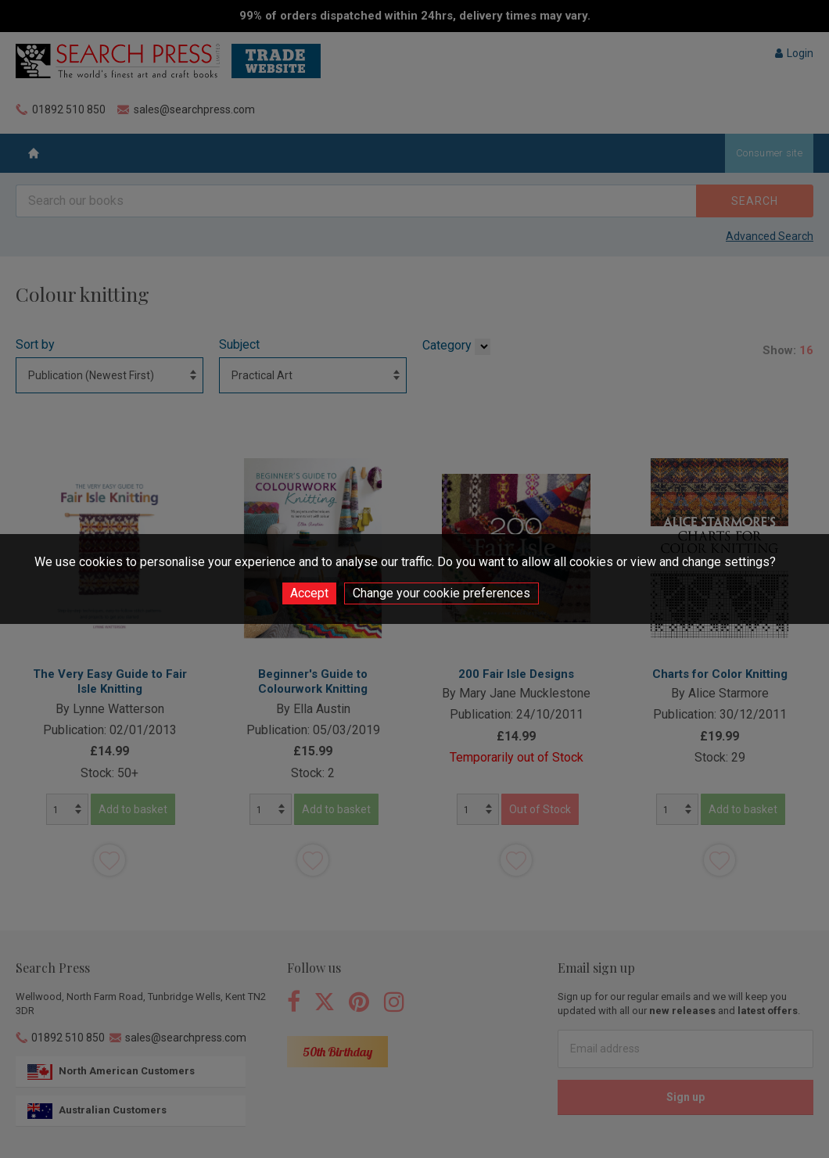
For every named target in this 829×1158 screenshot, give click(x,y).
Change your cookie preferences (441, 593)
